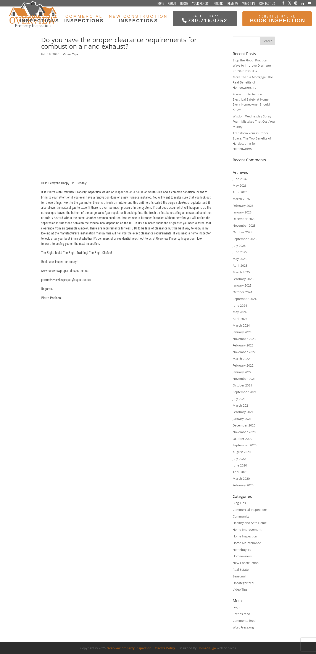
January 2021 (242, 419)
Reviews (232, 3)
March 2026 (241, 199)
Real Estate (241, 569)
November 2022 (244, 352)
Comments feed (244, 621)
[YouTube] (309, 3)
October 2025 (242, 232)
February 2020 (243, 485)
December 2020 (244, 425)
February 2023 (243, 345)
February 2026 (243, 206)
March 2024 (241, 325)
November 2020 (244, 432)
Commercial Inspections (250, 510)
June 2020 (240, 465)
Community (241, 516)
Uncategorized (243, 583)
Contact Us (267, 3)
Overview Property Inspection (128, 648)
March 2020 (241, 478)
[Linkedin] (302, 3)
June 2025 (240, 252)
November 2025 (244, 225)
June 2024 (240, 305)
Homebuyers (242, 550)
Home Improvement (247, 529)
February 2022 (243, 365)
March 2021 (241, 405)
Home (161, 3)
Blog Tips (239, 503)
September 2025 (244, 239)
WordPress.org (243, 627)
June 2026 (240, 179)
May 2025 (240, 259)
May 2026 (240, 185)
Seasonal (239, 576)
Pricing (219, 3)
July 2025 (239, 246)
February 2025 (243, 279)
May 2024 (240, 312)
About (172, 3)
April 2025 (240, 265)
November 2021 (244, 379)
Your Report (201, 3)
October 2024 (242, 292)
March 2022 (241, 359)
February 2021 (243, 412)
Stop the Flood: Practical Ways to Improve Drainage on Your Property (252, 65)
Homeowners (242, 556)
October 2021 (242, 385)
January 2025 (242, 285)
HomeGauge (206, 648)
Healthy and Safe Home (250, 523)
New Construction (246, 563)
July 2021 (239, 399)
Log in (237, 607)
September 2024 (244, 299)
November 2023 (244, 339)
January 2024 (242, 332)
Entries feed (241, 614)
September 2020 (244, 445)
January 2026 (242, 212)
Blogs (184, 3)
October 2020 (242, 439)
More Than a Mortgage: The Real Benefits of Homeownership (253, 82)
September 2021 (244, 392)
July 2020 (239, 459)
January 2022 (242, 372)
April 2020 (240, 472)
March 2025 (241, 272)
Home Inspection (245, 536)
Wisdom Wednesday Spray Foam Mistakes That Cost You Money (254, 121)
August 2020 (242, 452)
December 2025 (244, 219)
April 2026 (240, 192)
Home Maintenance (247, 543)
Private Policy (165, 648)
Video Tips (248, 3)
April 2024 (240, 319)
